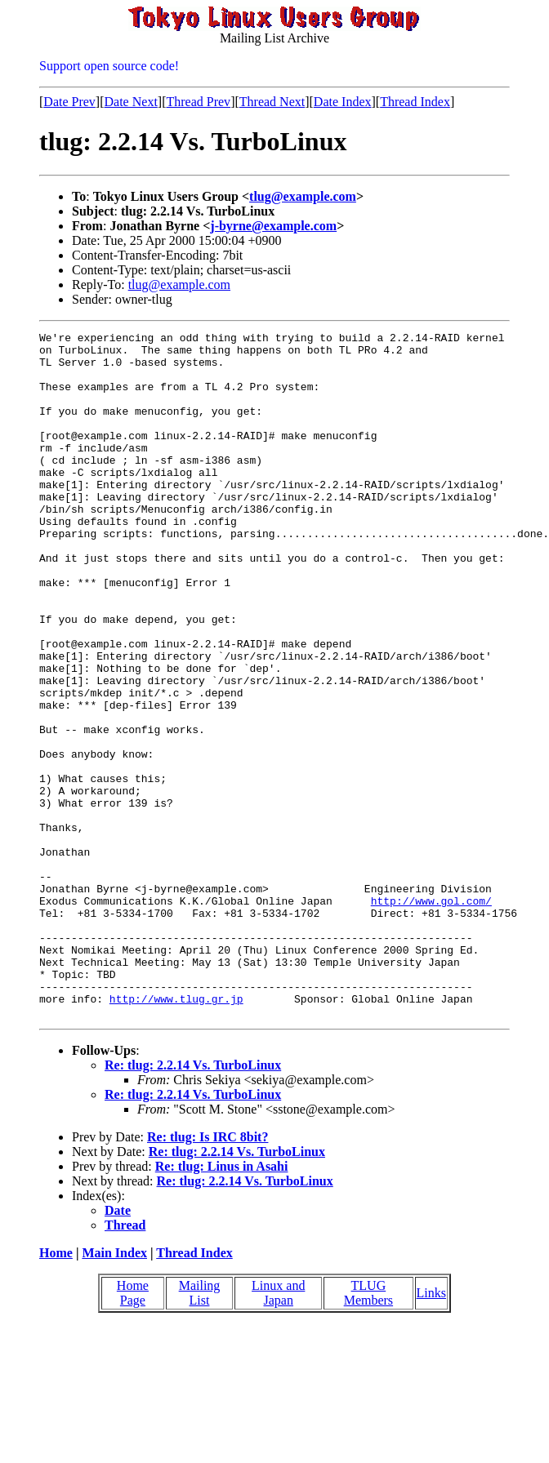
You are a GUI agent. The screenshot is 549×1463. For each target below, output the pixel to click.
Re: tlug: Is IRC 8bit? (207, 1274)
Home (56, 1390)
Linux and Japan (278, 1430)
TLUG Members (368, 1430)
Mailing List (200, 1430)
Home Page (133, 1430)
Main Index (114, 1390)
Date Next (131, 102)
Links (431, 1430)
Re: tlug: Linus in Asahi (221, 1303)
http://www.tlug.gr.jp (176, 1133)
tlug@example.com (302, 196)
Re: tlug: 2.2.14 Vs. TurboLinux (193, 1202)
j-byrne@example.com (273, 226)
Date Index (343, 102)
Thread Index (415, 102)
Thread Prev (198, 102)
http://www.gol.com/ (431, 1015)
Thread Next (272, 102)
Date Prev (69, 102)
